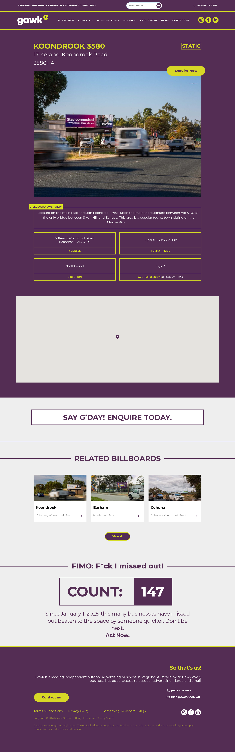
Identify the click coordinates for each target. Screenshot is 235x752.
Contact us (51, 697)
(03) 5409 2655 (205, 5)
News (165, 20)
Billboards (66, 20)
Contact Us (180, 20)
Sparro (110, 718)
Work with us (107, 20)
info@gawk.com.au (183, 697)
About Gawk (149, 20)
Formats (84, 20)
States (128, 20)
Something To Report (119, 711)
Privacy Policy (78, 711)
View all (117, 536)
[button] (117, 337)
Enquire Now (186, 71)
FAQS (141, 711)
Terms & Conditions (48, 711)
